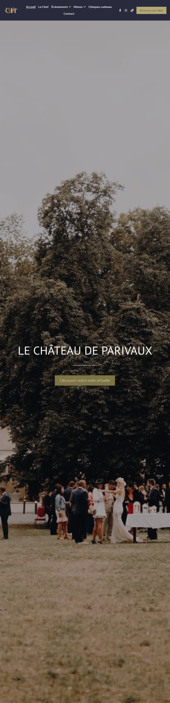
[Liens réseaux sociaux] (120, 10)
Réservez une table (151, 10)
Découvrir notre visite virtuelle (85, 380)
